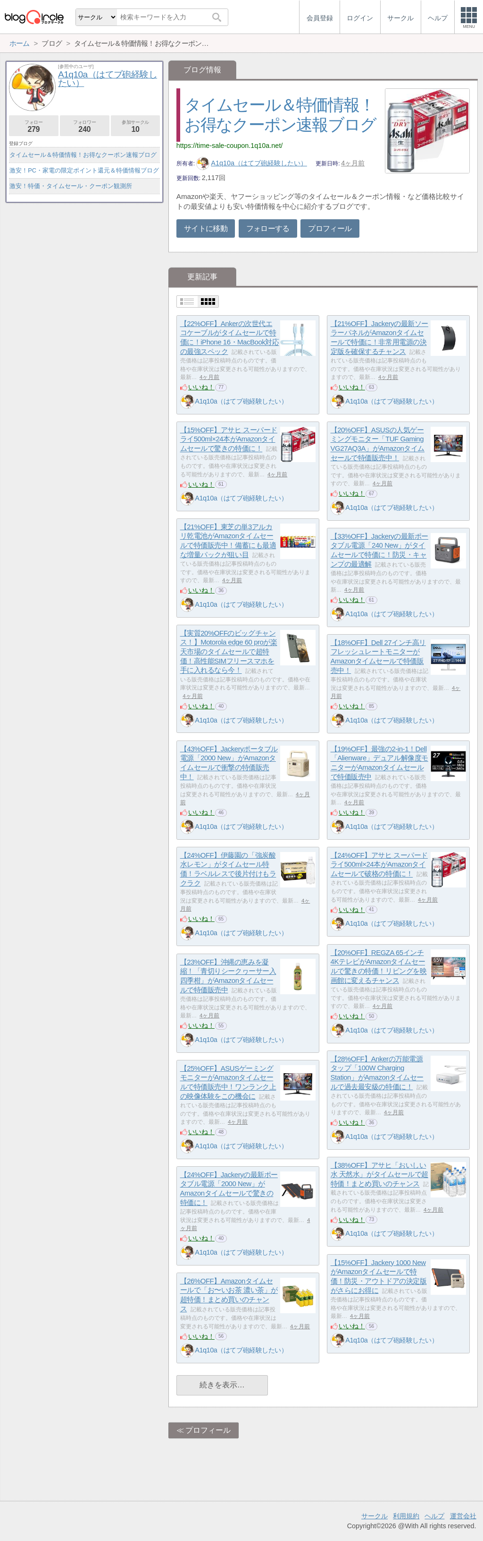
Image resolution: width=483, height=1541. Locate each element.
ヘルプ (434, 1516)
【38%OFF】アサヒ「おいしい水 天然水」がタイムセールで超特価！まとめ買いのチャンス (379, 1174)
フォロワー (84, 126)
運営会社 (463, 1516)
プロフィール (329, 228)
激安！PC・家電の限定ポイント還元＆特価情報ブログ (84, 170)
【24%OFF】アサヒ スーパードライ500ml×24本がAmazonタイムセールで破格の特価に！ (379, 864)
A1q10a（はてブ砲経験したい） (251, 163)
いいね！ (201, 387)
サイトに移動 (205, 228)
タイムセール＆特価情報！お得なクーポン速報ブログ (83, 154)
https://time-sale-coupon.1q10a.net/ (229, 145)
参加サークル (135, 126)
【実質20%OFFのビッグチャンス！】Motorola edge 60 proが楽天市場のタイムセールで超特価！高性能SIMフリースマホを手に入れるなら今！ (228, 651)
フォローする (268, 228)
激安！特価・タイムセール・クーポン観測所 (70, 185)
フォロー (33, 126)
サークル (374, 1516)
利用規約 (406, 1516)
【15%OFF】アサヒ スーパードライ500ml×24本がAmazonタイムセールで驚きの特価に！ (228, 439)
